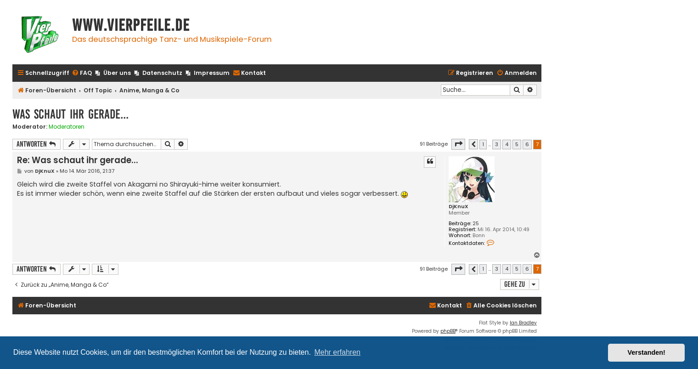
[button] (458, 144)
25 (476, 224)
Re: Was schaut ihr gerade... (77, 160)
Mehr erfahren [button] (337, 352)
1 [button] (483, 144)
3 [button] (496, 144)
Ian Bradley (523, 322)
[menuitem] (82, 73)
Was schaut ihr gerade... (70, 114)
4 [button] (506, 144)
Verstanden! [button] (646, 352)
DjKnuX (458, 207)
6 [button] (527, 144)
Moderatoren (66, 127)
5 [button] (516, 144)
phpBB (448, 331)
